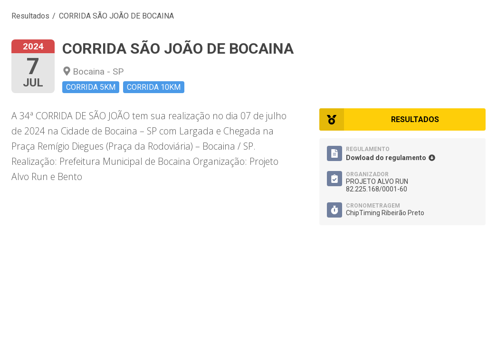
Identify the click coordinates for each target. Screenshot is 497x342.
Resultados (30, 15)
